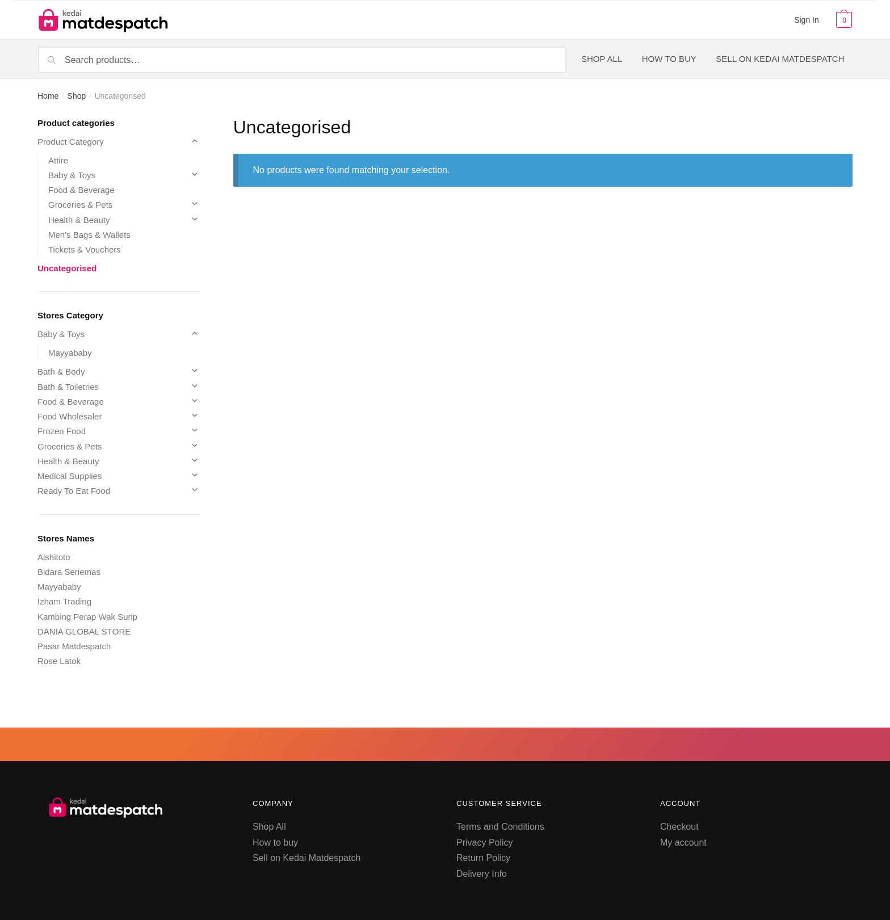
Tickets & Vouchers (84, 249)
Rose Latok (59, 661)
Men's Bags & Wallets (89, 235)
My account (683, 842)
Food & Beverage (81, 190)
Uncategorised (66, 268)
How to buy (275, 842)
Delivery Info (481, 874)
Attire (58, 160)
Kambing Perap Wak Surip (87, 616)
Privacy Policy (484, 842)
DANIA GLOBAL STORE (84, 631)
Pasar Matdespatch (74, 646)
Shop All (269, 826)
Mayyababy (70, 353)
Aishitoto (53, 557)
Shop (77, 95)
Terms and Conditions (500, 826)
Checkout (679, 826)
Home (47, 95)
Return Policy (483, 858)
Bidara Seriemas (68, 572)
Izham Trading (64, 601)
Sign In (806, 19)
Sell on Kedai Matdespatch (306, 858)
